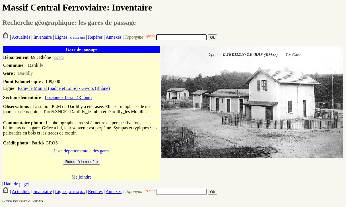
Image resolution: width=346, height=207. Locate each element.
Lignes (61, 37)
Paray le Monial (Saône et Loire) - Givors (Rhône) (64, 88)
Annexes (113, 37)
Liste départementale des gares (81, 150)
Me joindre (81, 177)
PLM (75, 37)
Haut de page (16, 183)
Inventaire (42, 37)
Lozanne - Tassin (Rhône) (68, 97)
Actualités (21, 37)
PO (70, 37)
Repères (95, 37)
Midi (82, 37)
